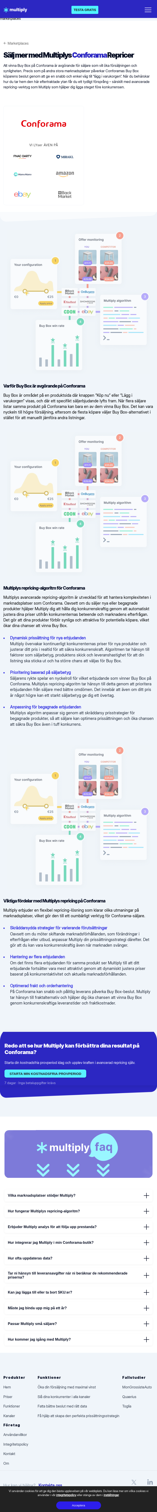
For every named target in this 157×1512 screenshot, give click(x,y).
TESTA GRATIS (85, 10)
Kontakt (9, 1453)
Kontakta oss (50, 1485)
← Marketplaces (16, 43)
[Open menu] (148, 9)
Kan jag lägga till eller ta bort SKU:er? (78, 1292)
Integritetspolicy (15, 1444)
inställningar (111, 1495)
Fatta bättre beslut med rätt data (62, 1406)
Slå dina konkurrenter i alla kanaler (64, 1396)
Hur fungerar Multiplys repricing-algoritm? (78, 1211)
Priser (7, 1396)
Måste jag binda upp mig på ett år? (78, 1308)
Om (6, 1463)
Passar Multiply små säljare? (78, 1324)
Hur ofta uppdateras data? (78, 1258)
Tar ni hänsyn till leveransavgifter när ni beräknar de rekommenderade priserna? (78, 1275)
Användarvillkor (15, 1434)
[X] (134, 1485)
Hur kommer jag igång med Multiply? (78, 1339)
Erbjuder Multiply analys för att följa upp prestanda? (78, 1227)
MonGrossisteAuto (137, 1387)
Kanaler (9, 1416)
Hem (7, 1387)
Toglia (126, 1406)
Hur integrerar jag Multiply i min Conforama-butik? (78, 1242)
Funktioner (11, 1406)
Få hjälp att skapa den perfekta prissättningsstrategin (78, 1416)
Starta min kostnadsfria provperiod (45, 1074)
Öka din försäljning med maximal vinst (67, 1387)
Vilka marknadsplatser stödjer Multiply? (78, 1195)
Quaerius (129, 1396)
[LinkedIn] (150, 1485)
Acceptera (78, 1505)
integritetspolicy (66, 1495)
